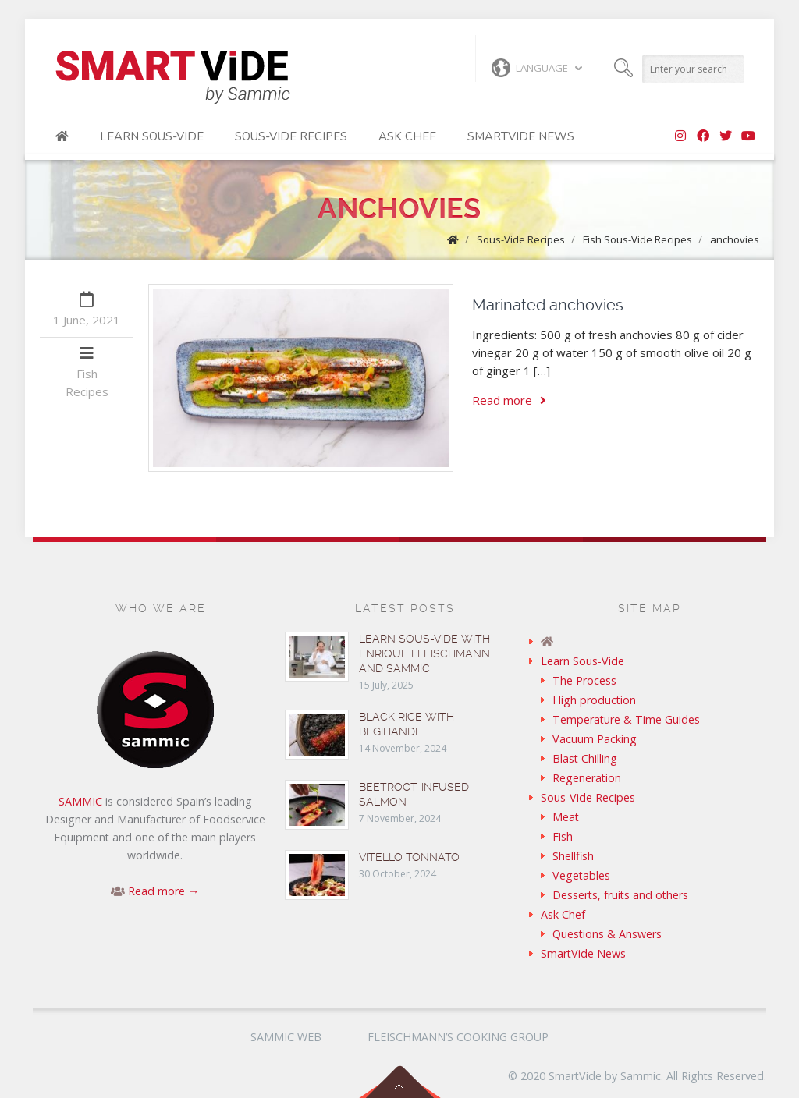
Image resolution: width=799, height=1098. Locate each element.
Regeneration (586, 777)
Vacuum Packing (594, 738)
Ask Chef (407, 136)
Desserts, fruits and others (620, 894)
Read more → (163, 891)
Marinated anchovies (547, 305)
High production (594, 699)
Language (530, 67)
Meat (565, 816)
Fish (87, 373)
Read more (509, 400)
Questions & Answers (607, 933)
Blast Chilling (584, 758)
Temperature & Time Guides (626, 719)
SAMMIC (80, 801)
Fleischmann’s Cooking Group (458, 1036)
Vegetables (581, 875)
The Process (584, 680)
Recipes (87, 391)
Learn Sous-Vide (152, 136)
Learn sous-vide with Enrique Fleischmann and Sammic (424, 653)
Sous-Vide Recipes (291, 136)
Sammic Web (285, 1036)
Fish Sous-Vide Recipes (637, 239)
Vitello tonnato (409, 857)
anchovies (734, 239)
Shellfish (573, 855)
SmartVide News (520, 136)
